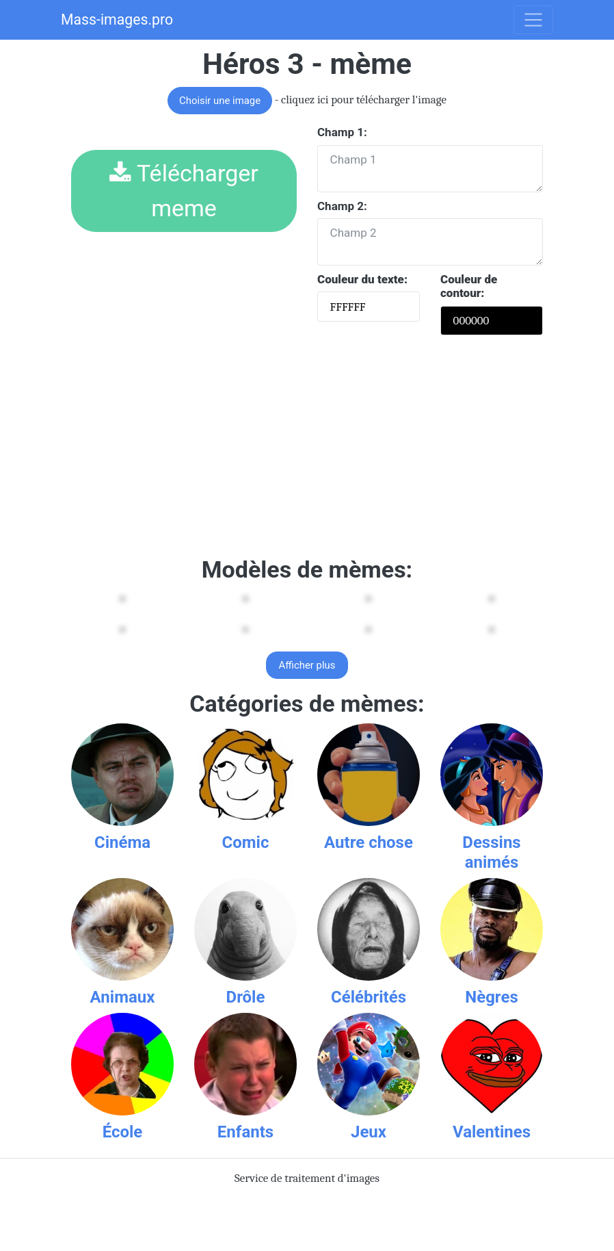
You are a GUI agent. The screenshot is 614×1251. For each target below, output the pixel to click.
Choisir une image (220, 100)
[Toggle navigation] (533, 19)
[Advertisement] (307, 449)
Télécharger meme (183, 190)
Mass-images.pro (117, 19)
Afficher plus (307, 665)
